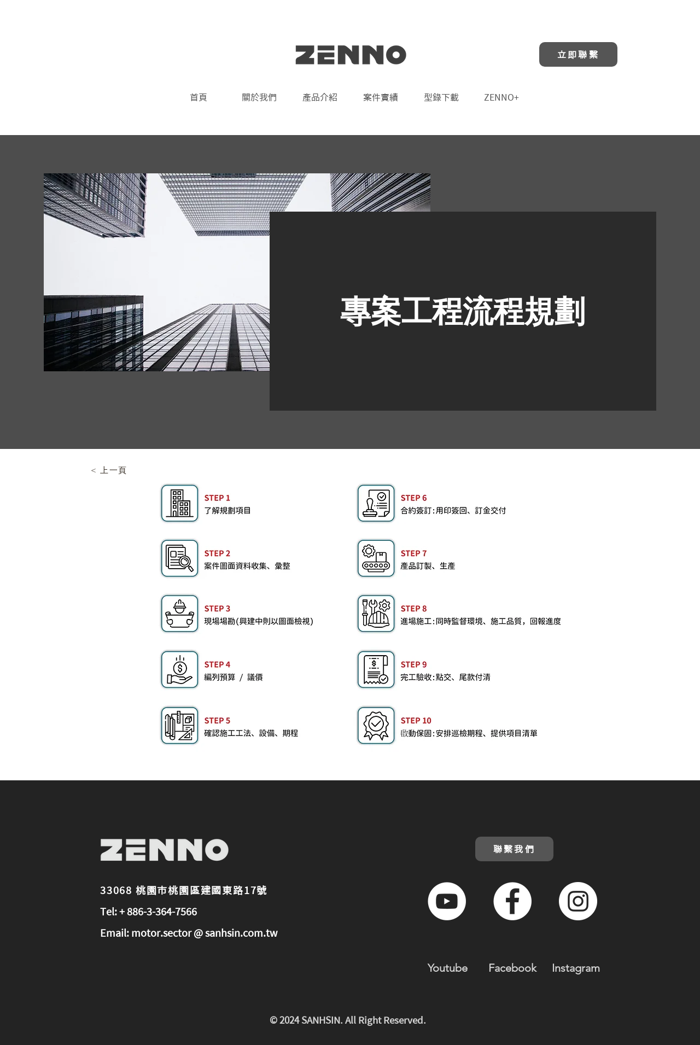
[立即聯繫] (578, 54)
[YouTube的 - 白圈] (447, 901)
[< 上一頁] (110, 470)
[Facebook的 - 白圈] (512, 901)
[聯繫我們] (514, 849)
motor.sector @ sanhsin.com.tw (204, 933)
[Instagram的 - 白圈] (578, 901)
